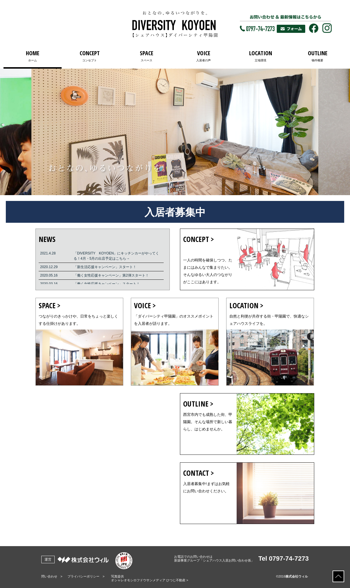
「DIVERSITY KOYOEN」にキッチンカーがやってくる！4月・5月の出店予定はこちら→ (116, 256)
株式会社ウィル (296, 576)
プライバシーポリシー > (85, 576)
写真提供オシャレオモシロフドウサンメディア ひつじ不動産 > (149, 578)
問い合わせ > (51, 576)
